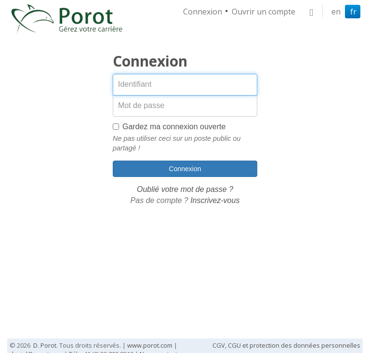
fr (353, 11)
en (336, 11)
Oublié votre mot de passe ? (185, 189)
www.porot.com (149, 345)
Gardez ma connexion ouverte (169, 126)
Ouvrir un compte (263, 11)
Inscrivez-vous (214, 200)
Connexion (202, 11)
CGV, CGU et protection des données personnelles (286, 345)
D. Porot (44, 345)
